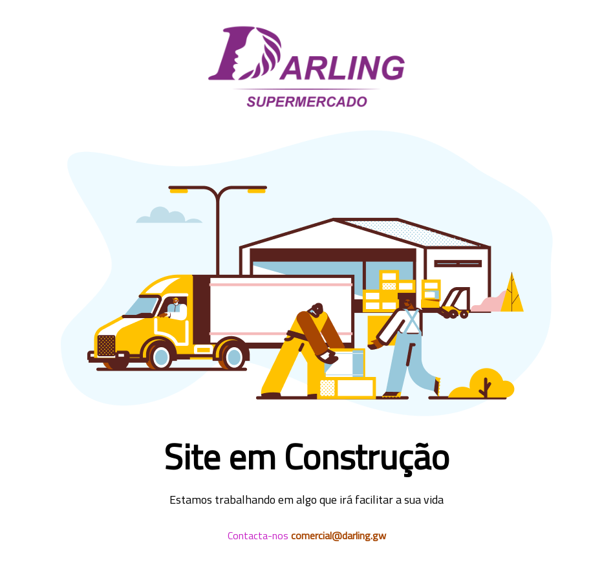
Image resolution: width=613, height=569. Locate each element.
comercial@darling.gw (338, 535)
